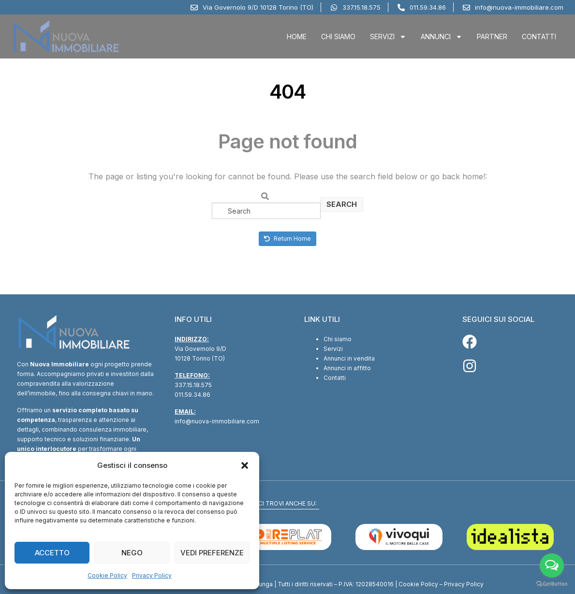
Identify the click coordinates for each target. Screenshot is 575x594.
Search (341, 204)
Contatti (539, 36)
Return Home (287, 238)
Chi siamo (338, 339)
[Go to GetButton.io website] (551, 584)
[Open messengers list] (552, 565)
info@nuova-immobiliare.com (217, 421)
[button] (245, 465)
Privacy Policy (152, 575)
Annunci (441, 37)
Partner (492, 36)
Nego (132, 552)
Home (297, 36)
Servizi (388, 37)
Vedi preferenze (212, 552)
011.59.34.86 (192, 394)
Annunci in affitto (347, 368)
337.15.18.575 (193, 385)
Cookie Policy (107, 575)
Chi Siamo (338, 36)
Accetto (52, 552)
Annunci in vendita (349, 358)
